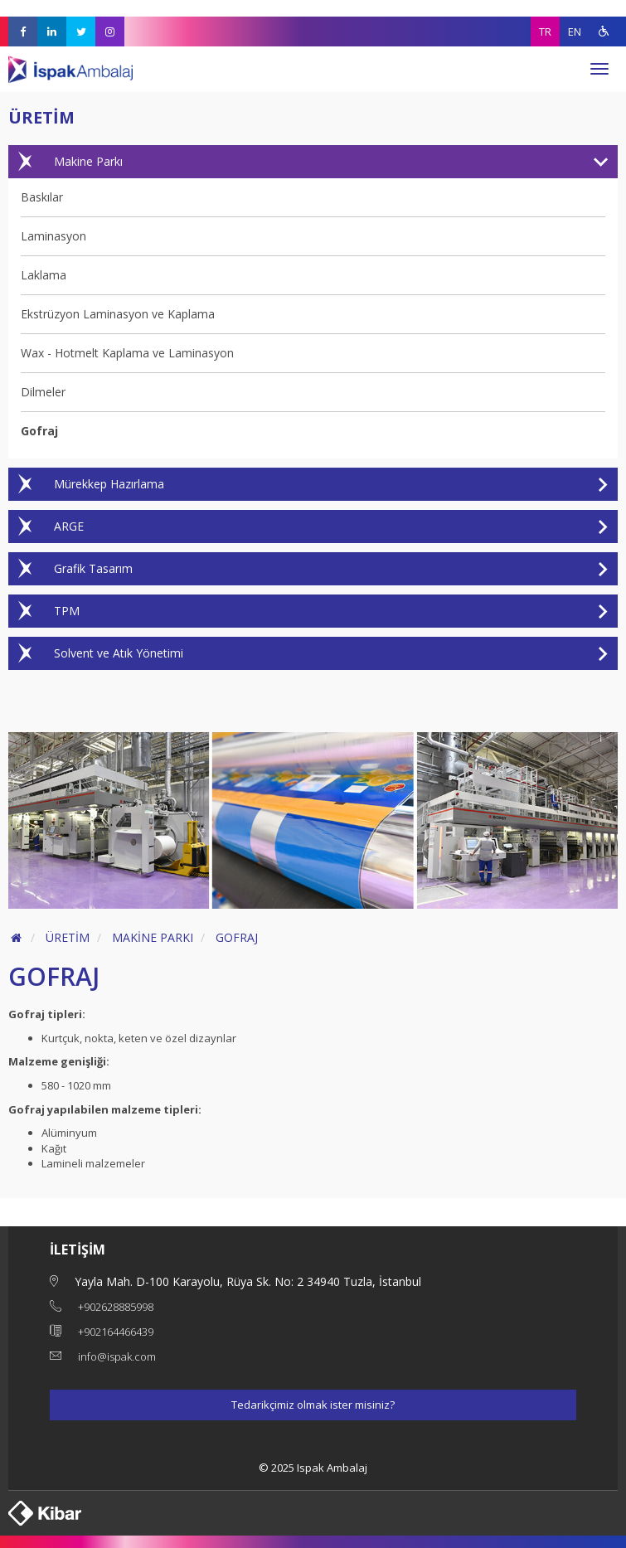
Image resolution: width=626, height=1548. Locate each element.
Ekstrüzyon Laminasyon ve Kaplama (118, 314)
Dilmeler (43, 392)
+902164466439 (115, 1331)
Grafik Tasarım (308, 568)
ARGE (308, 526)
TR (545, 31)
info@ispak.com (117, 1356)
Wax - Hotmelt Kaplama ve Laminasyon (127, 353)
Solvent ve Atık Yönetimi (308, 653)
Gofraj (39, 431)
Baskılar (42, 197)
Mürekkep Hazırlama (308, 484)
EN (574, 31)
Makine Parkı (308, 161)
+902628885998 (115, 1306)
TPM (308, 611)
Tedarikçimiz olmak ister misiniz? (313, 1404)
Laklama (43, 275)
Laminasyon (53, 236)
